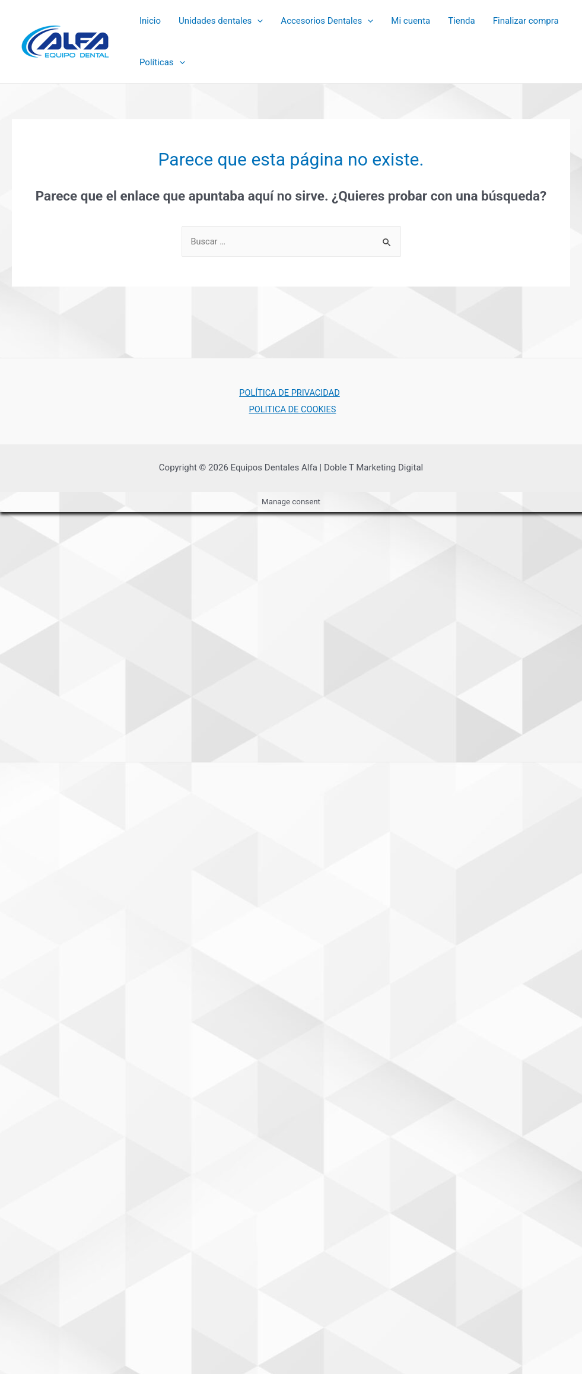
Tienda (461, 20)
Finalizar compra (526, 20)
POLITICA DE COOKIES (293, 409)
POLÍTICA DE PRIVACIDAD (289, 392)
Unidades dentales (221, 21)
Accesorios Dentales (327, 21)
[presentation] (257, 21)
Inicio (150, 20)
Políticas (162, 62)
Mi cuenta (410, 20)
